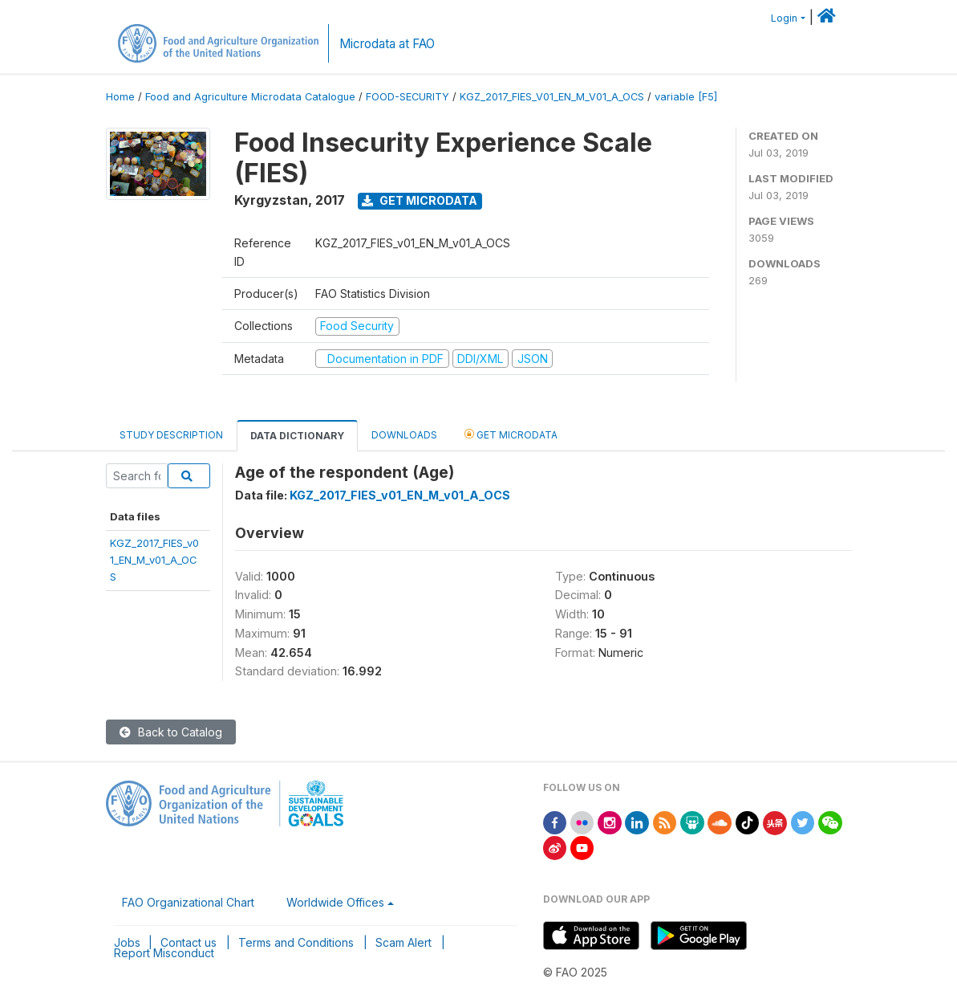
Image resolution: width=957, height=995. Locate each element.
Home (120, 97)
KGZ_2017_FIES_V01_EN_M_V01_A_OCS (552, 97)
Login (784, 18)
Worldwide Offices (335, 902)
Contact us (188, 942)
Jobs (127, 942)
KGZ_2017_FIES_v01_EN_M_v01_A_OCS (154, 560)
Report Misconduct (164, 953)
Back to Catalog (171, 732)
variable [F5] (686, 97)
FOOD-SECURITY (407, 97)
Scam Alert (403, 942)
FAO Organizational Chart (188, 902)
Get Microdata (419, 200)
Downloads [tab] (404, 435)
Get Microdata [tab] (511, 434)
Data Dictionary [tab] (297, 436)
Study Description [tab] (171, 435)
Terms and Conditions (296, 942)
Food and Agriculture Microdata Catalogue (250, 97)
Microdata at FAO (387, 43)
